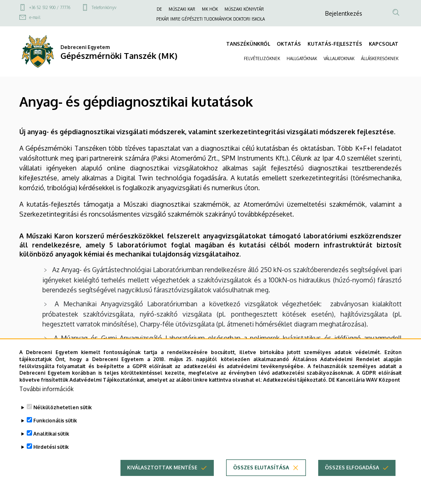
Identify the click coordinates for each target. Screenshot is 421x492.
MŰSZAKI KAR (182, 9)
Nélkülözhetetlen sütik (62, 420)
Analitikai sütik (51, 446)
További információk (46, 401)
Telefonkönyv (104, 7)
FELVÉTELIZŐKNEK (262, 58)
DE (159, 9)
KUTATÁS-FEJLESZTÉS (335, 44)
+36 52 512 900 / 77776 (49, 7)
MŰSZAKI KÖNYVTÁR (244, 9)
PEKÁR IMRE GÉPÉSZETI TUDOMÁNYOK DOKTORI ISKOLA (210, 18)
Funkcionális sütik (55, 433)
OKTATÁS (289, 44)
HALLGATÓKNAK (302, 58)
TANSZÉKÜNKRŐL (248, 44)
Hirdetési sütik (51, 460)
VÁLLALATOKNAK (339, 58)
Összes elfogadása (352, 480)
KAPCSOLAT (383, 44)
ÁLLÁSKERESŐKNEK (379, 58)
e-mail (34, 17)
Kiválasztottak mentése (162, 480)
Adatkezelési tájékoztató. (295, 392)
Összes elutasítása (261, 480)
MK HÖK (210, 9)
